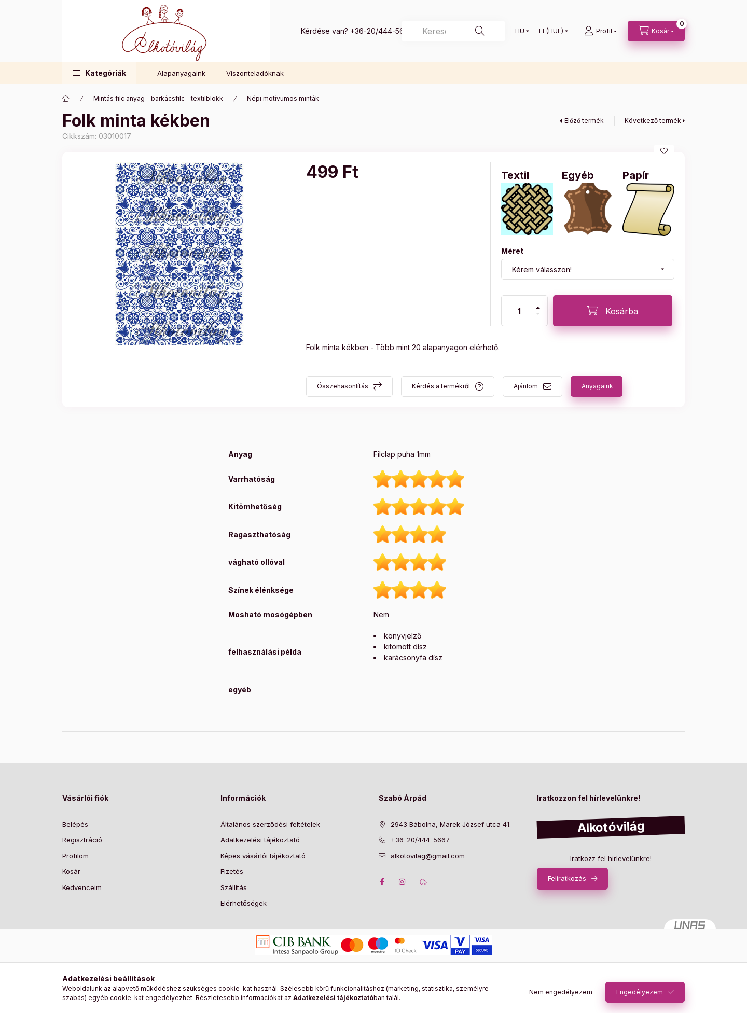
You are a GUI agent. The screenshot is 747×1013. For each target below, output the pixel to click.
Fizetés (231, 871)
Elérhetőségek (243, 903)
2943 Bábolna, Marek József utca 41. (451, 824)
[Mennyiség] (519, 311)
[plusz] (538, 307)
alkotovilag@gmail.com (428, 856)
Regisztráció (82, 840)
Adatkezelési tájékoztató (260, 840)
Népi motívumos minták (283, 98)
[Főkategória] (66, 98)
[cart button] (656, 31)
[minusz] (538, 314)
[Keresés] (453, 31)
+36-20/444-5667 (381, 30)
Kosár (71, 871)
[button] (99, 73)
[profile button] (600, 31)
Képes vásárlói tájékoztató (263, 856)
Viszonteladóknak (255, 73)
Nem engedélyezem (560, 992)
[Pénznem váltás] (551, 31)
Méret (512, 250)
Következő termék (653, 120)
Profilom (75, 856)
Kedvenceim (82, 887)
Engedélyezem (639, 992)
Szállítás (233, 887)
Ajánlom (526, 386)
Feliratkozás (567, 878)
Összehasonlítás (342, 386)
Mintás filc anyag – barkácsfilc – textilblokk (158, 98)
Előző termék (584, 120)
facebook (381, 881)
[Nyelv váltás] (519, 31)
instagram (402, 881)
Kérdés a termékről (441, 386)
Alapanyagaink (181, 73)
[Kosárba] (612, 310)
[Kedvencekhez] (664, 151)
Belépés (75, 824)
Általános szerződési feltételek (270, 824)
